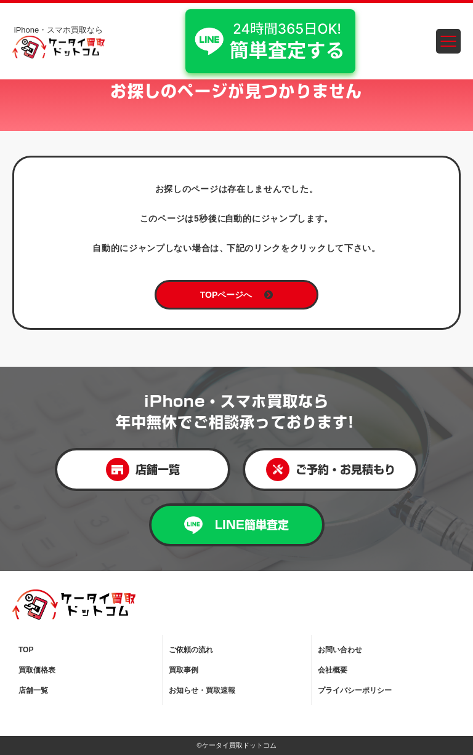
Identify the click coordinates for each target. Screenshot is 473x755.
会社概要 (332, 670)
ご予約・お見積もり (330, 469)
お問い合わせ (340, 649)
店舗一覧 (143, 469)
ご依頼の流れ (191, 649)
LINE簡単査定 (236, 525)
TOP (25, 649)
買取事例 (183, 670)
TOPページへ (236, 295)
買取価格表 (36, 670)
